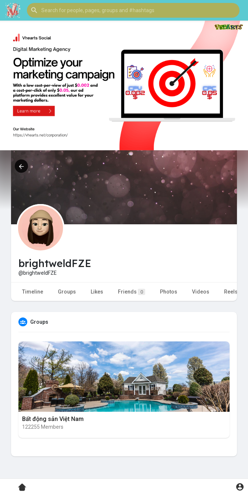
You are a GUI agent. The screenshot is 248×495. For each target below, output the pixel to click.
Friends (131, 292)
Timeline (32, 292)
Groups (67, 292)
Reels (231, 292)
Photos (168, 292)
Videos (200, 292)
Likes (97, 292)
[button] (133, 10)
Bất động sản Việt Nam (53, 418)
